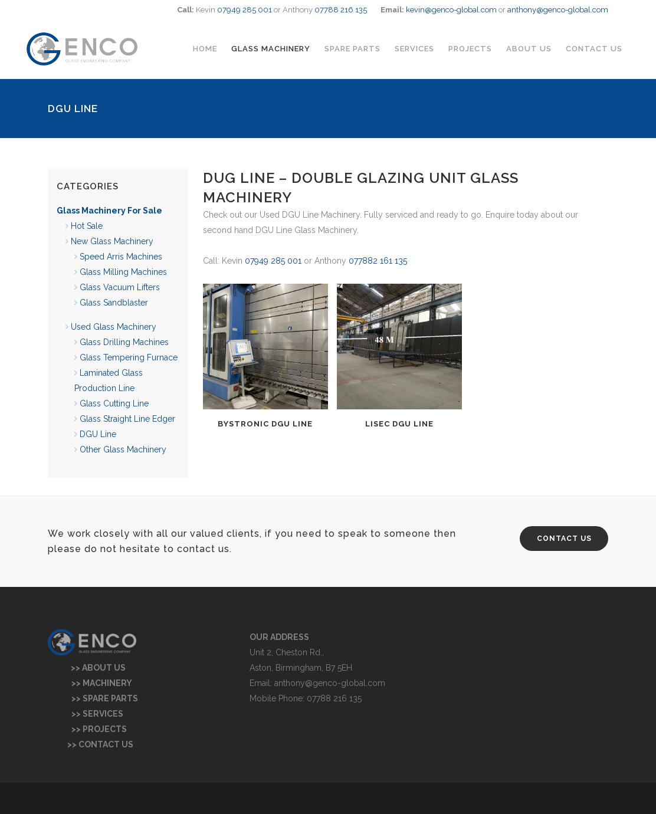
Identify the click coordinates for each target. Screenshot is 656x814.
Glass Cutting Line (114, 403)
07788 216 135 (340, 9)
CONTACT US (564, 538)
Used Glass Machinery (113, 326)
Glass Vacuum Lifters (120, 287)
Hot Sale (87, 226)
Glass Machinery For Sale (109, 210)
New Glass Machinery (112, 241)
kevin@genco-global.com (451, 9)
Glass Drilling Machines (124, 342)
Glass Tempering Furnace (129, 357)
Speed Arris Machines (121, 256)
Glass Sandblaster (114, 302)
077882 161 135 (378, 260)
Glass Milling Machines (123, 272)
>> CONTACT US (90, 744)
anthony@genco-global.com (557, 9)
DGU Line (98, 434)
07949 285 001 (244, 9)
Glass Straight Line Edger (127, 419)
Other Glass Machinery (123, 449)
